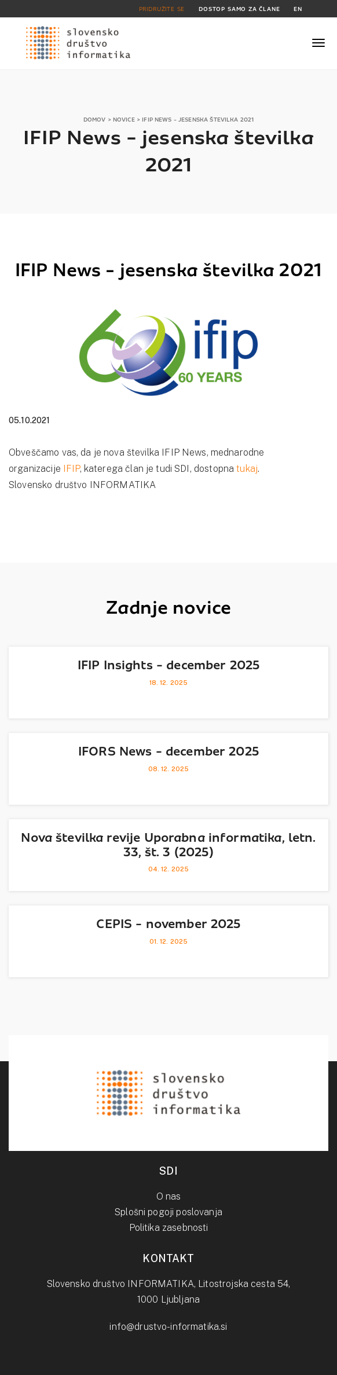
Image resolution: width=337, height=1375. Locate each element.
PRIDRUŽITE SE (162, 9)
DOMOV (94, 119)
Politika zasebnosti (168, 1227)
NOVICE (124, 119)
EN (298, 9)
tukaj (247, 468)
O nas (168, 1196)
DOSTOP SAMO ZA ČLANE (239, 9)
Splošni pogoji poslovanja (168, 1212)
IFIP (71, 468)
